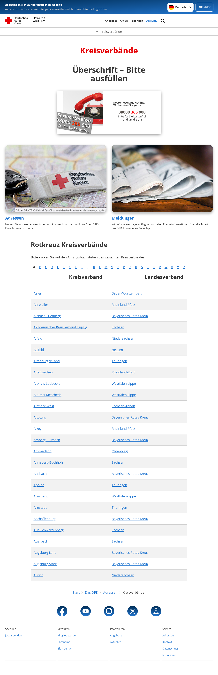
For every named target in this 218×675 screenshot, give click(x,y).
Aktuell (124, 21)
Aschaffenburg (45, 519)
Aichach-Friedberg (47, 316)
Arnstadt (40, 507)
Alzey (37, 428)
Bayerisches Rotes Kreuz (130, 316)
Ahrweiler (41, 304)
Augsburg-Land (45, 552)
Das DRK (151, 21)
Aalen (38, 293)
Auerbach (41, 541)
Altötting (40, 417)
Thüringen (119, 361)
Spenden (137, 21)
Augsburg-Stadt (45, 564)
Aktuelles (115, 642)
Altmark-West (44, 406)
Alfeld (38, 338)
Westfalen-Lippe (124, 383)
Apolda (39, 485)
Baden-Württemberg (127, 293)
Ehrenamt (64, 642)
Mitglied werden (67, 635)
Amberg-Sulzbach (47, 440)
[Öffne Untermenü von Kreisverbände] (109, 31)
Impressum (169, 655)
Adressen (14, 218)
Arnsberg (40, 496)
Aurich (38, 575)
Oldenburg (120, 451)
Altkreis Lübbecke (47, 383)
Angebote (111, 21)
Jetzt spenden (13, 635)
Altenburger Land (47, 361)
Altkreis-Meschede (47, 395)
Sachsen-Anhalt (123, 406)
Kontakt (167, 642)
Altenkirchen (43, 372)
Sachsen (118, 327)
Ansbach (40, 473)
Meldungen (123, 218)
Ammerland (43, 451)
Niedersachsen (123, 338)
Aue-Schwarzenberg (49, 530)
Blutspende (65, 648)
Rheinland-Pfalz (123, 304)
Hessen (117, 349)
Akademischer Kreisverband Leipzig (60, 327)
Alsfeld (39, 349)
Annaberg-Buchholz (48, 462)
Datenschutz (170, 648)
